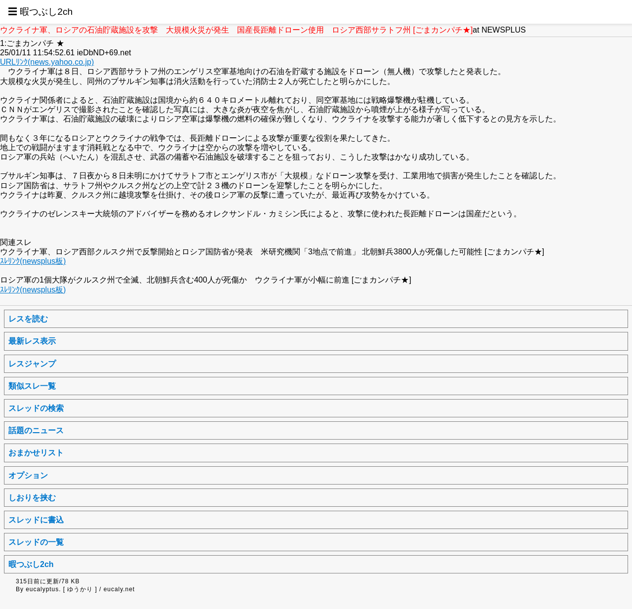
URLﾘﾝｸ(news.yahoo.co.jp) (47, 62)
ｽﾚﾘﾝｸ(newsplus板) (33, 261)
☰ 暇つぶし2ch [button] (40, 11)
